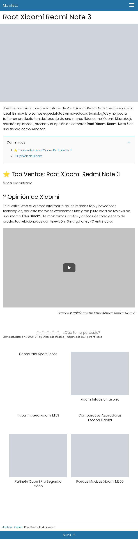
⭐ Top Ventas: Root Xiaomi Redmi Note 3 (43, 150)
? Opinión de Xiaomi (29, 156)
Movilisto (10, 5)
